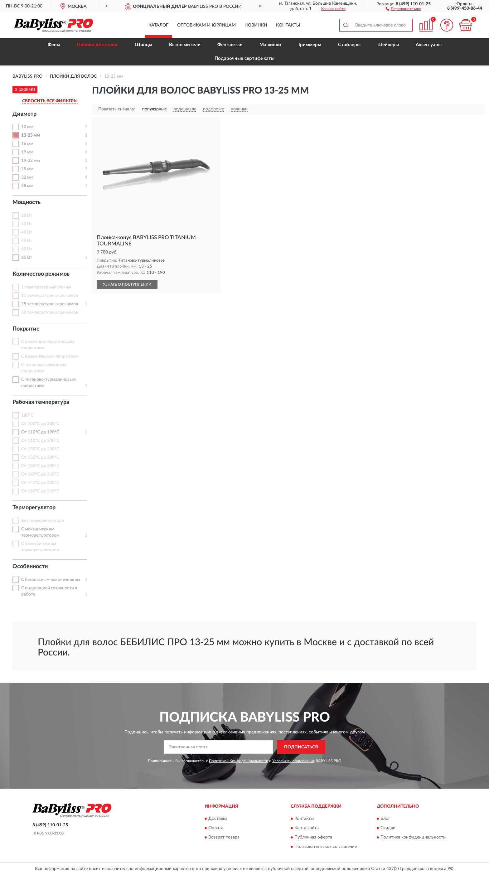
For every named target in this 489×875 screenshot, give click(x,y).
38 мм (27, 186)
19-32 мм (30, 160)
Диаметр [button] (24, 114)
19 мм (27, 152)
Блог (385, 818)
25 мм (27, 169)
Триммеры (309, 44)
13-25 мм (30, 135)
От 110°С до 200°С (40, 440)
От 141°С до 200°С (40, 483)
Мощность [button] (26, 202)
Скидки (387, 828)
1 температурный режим (46, 287)
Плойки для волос (97, 44)
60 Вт (26, 249)
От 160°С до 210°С (40, 491)
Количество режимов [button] (41, 274)
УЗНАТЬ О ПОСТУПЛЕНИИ (127, 284)
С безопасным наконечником (50, 580)
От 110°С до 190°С (40, 432)
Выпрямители (185, 44)
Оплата (215, 828)
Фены (54, 44)
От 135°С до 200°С (40, 457)
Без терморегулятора (42, 521)
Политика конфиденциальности (413, 837)
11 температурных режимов (49, 295)
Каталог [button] (158, 25)
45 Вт (26, 241)
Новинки (255, 25)
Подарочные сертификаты (244, 58)
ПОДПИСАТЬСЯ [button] (301, 747)
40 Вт (26, 232)
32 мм (27, 177)
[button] (403, 8)
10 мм (27, 127)
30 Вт (26, 224)
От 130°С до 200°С (40, 449)
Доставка (217, 818)
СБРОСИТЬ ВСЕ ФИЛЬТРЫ (50, 101)
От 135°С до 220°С (40, 466)
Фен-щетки (230, 44)
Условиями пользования (293, 761)
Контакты (288, 25)
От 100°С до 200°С (40, 424)
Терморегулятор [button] (34, 507)
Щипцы (143, 44)
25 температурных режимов (49, 304)
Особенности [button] (30, 566)
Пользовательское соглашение (325, 846)
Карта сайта (306, 828)
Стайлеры (349, 44)
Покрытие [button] (26, 329)
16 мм (27, 144)
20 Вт (26, 215)
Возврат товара (224, 837)
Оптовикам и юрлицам (206, 25)
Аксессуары (429, 44)
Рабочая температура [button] (40, 402)
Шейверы (388, 44)
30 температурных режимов (49, 312)
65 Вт (26, 257)
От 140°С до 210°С (40, 474)
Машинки (270, 44)
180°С (27, 415)
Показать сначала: (116, 109)
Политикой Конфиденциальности (238, 761)
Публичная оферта (313, 837)
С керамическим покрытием (50, 356)
